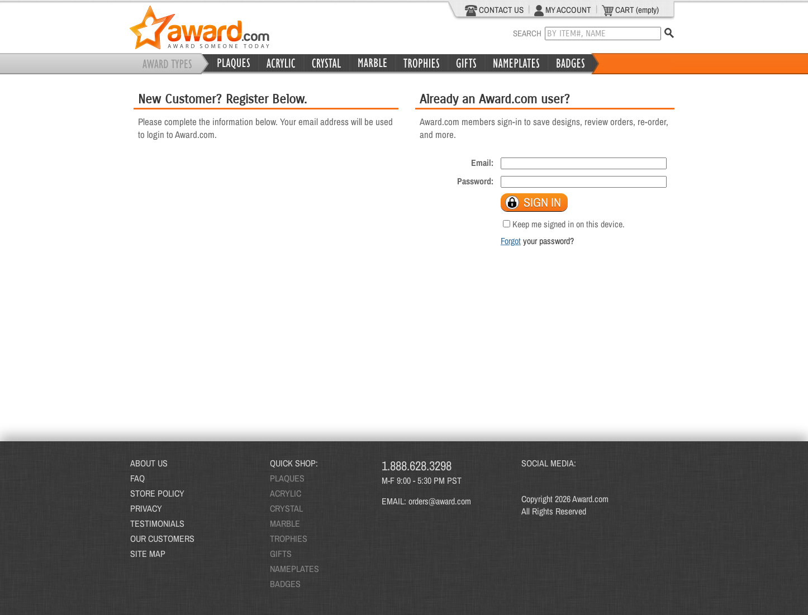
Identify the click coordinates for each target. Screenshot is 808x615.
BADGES (285, 584)
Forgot (511, 241)
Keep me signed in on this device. (568, 224)
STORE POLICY (157, 493)
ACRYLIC (285, 493)
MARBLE (285, 523)
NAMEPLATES (294, 568)
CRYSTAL (286, 508)
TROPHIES (288, 538)
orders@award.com (439, 501)
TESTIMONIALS (157, 523)
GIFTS (281, 553)
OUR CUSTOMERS (162, 538)
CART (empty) (630, 10)
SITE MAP (147, 553)
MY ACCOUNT (562, 10)
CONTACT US (494, 10)
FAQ (137, 478)
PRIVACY (146, 508)
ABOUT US (149, 463)
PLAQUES (287, 478)
